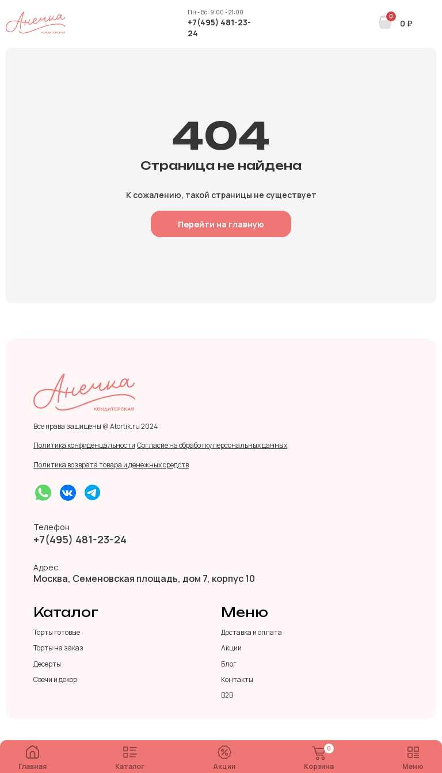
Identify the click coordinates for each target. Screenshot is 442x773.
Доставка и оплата (251, 632)
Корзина (319, 758)
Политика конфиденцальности (84, 445)
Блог (229, 664)
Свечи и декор (55, 679)
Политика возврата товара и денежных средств (111, 465)
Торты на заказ (58, 648)
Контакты (237, 679)
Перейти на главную (221, 224)
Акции (224, 758)
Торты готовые (56, 632)
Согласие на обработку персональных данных (212, 445)
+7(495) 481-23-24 (219, 28)
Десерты (47, 664)
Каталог (129, 759)
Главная (32, 758)
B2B (227, 695)
